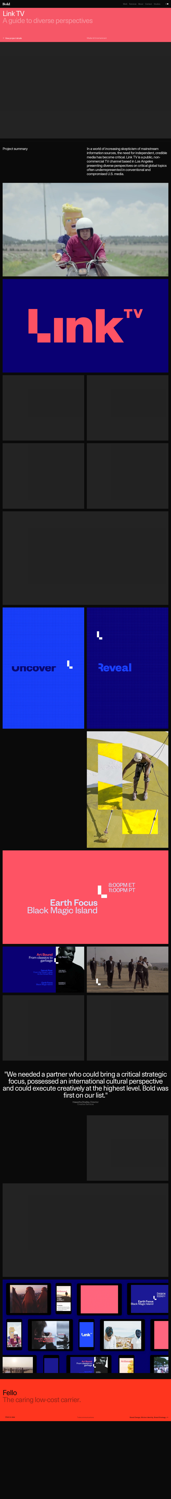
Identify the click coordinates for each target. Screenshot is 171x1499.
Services (132, 4)
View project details (12, 38)
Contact (148, 4)
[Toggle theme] (167, 4)
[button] (85, 229)
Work (125, 4)
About (140, 4)
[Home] (6, 4)
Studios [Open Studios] (157, 4)
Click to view (9, 1417)
